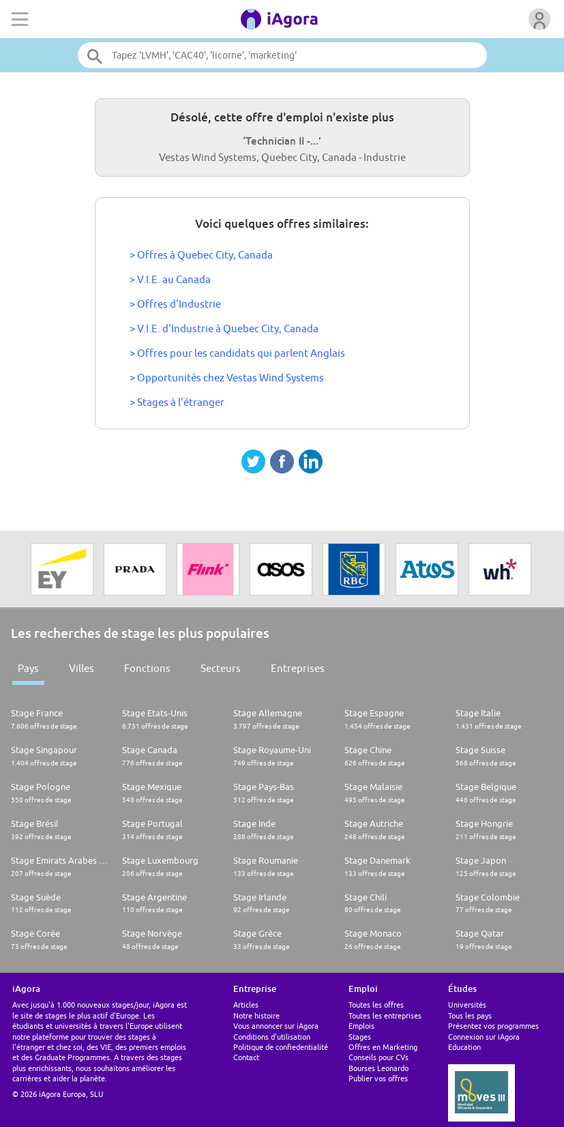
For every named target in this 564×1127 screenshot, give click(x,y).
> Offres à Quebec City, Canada (201, 255)
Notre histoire (256, 1015)
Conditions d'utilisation (271, 1036)
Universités (467, 1004)
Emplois (361, 1025)
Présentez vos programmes (493, 1025)
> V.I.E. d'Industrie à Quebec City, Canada (224, 328)
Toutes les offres (376, 1004)
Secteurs (221, 668)
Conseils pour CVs (378, 1057)
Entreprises (298, 668)
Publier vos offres (378, 1078)
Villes (81, 668)
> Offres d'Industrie (175, 304)
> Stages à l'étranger (177, 402)
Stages (359, 1036)
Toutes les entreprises (384, 1015)
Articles (245, 1004)
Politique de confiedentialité (280, 1046)
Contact (246, 1057)
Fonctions (147, 668)
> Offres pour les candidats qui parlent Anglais (237, 353)
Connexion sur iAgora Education (484, 1041)
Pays (28, 668)
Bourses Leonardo (378, 1068)
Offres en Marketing (382, 1046)
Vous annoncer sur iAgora (275, 1025)
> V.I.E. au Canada (170, 279)
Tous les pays (470, 1015)
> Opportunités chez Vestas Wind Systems (227, 377)
